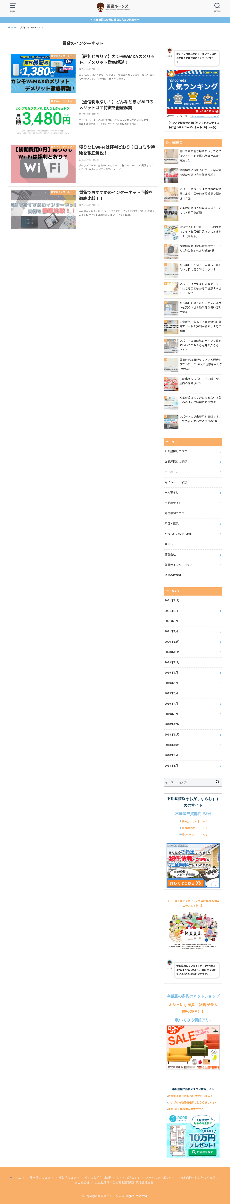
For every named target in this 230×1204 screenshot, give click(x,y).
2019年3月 (171, 714)
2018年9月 (171, 755)
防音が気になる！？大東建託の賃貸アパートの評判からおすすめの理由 (200, 326)
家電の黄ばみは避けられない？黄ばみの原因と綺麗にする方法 (200, 400)
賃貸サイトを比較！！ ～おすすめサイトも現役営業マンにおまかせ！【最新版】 (200, 232)
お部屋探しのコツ (176, 451)
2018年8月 (171, 765)
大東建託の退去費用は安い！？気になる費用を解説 (200, 210)
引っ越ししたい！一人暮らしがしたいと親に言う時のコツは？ (200, 267)
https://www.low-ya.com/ (204, 116)
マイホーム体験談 (176, 482)
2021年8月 (171, 610)
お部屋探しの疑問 (176, 461)
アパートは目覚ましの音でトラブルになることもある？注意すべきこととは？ (200, 288)
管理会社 (170, 554)
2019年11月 (172, 662)
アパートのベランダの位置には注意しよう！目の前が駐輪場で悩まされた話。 (200, 194)
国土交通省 (82, 1182)
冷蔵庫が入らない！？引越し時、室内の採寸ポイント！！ (200, 381)
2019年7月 (171, 672)
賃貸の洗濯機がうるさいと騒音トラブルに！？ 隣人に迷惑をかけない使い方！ (200, 364)
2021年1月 (171, 631)
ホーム (16, 1177)
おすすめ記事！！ (128, 1177)
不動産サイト (173, 502)
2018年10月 (172, 744)
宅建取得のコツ (174, 513)
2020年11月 (172, 652)
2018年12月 (172, 724)
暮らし (169, 544)
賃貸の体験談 (173, 575)
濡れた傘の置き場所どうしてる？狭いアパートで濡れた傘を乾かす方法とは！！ (200, 156)
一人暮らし (172, 492)
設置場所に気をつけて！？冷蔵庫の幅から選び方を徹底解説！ (200, 172)
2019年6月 (171, 682)
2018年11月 (172, 734)
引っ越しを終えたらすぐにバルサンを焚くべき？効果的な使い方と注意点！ (200, 307)
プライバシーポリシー (160, 1177)
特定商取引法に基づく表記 (198, 1177)
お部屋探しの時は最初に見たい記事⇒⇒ (116, 19)
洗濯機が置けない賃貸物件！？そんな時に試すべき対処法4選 (200, 248)
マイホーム (172, 472)
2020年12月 (172, 641)
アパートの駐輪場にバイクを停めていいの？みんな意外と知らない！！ (200, 345)
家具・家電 (172, 523)
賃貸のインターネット (179, 564)
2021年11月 (172, 600)
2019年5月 (171, 693)
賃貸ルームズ (112, 1196)
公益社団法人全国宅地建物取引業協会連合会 (124, 1182)
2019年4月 (171, 703)
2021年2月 (171, 621)
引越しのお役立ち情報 (179, 534)
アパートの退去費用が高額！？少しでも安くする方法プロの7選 (200, 419)
